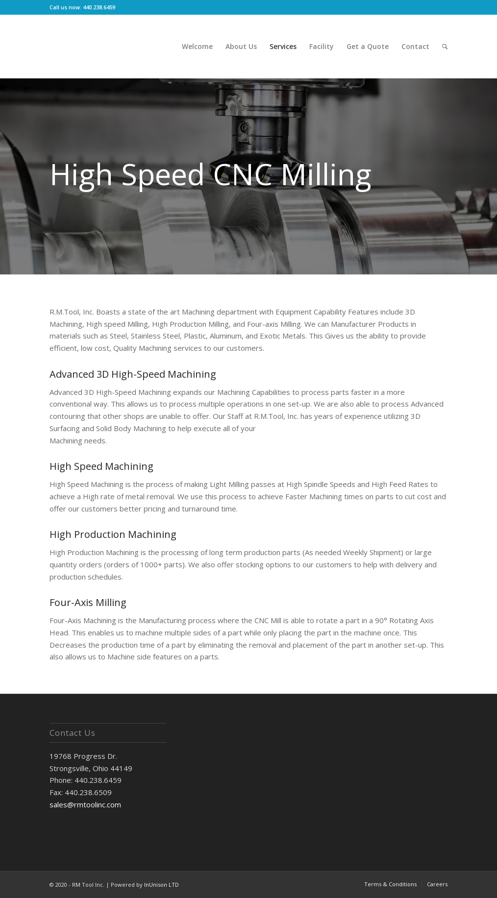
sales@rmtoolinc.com (85, 804)
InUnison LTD (161, 884)
